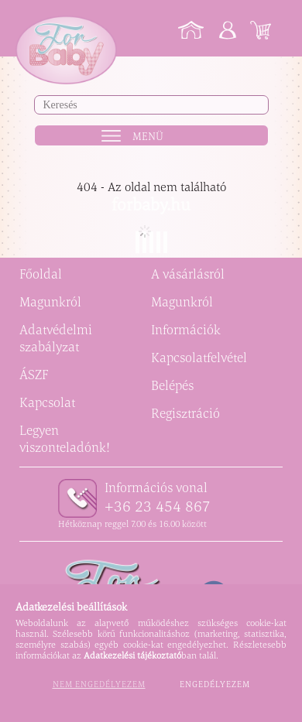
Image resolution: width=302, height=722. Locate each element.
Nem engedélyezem (99, 684)
